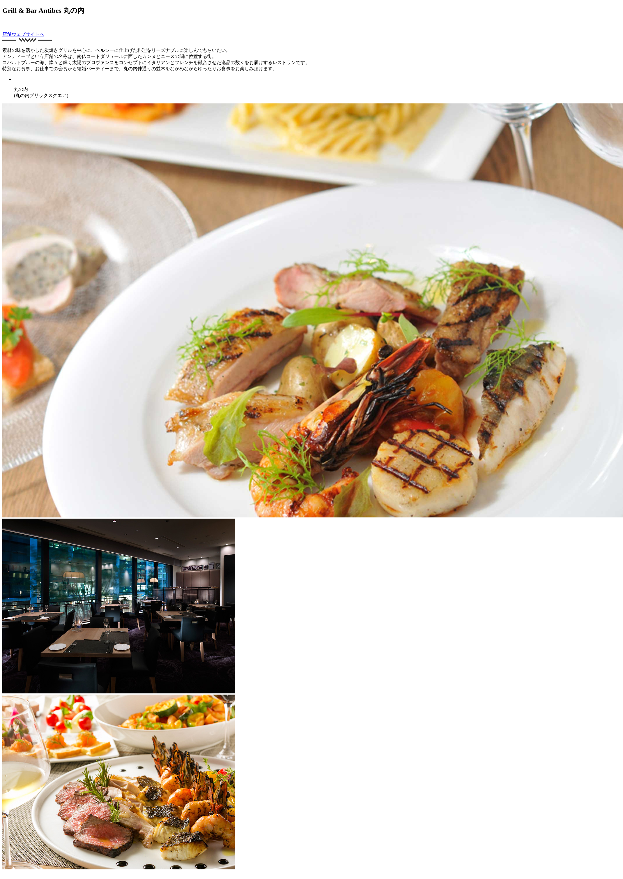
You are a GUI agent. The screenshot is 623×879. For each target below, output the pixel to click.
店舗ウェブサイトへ (23, 34)
